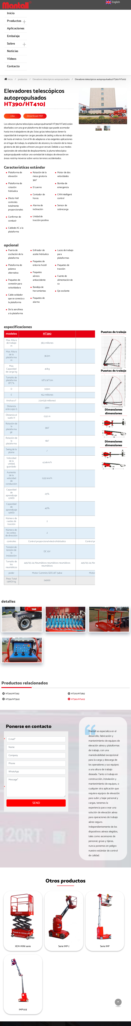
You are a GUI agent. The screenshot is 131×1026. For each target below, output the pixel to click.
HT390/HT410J (78, 699)
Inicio (10, 13)
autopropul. (100, 972)
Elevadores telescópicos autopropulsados (51, 79)
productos (22, 79)
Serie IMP (81, 947)
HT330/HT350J (12, 699)
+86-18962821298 (16, 984)
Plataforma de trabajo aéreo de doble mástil (110, 999)
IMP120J (113, 947)
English (113, 2)
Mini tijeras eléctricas (68, 972)
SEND (36, 803)
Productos (67, 966)
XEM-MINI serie (18, 947)
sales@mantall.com (17, 979)
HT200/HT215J (12, 694)
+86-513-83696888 (17, 989)
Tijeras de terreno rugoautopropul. (66, 978)
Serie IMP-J (49, 947)
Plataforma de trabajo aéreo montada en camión (109, 978)
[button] (16, 21)
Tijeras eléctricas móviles (70, 998)
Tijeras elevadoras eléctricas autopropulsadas (71, 986)
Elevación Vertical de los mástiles (107, 1008)
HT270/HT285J (78, 694)
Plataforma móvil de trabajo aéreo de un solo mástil (108, 991)
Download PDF (35, 116)
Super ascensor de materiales (109, 985)
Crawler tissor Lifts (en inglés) (72, 993)
